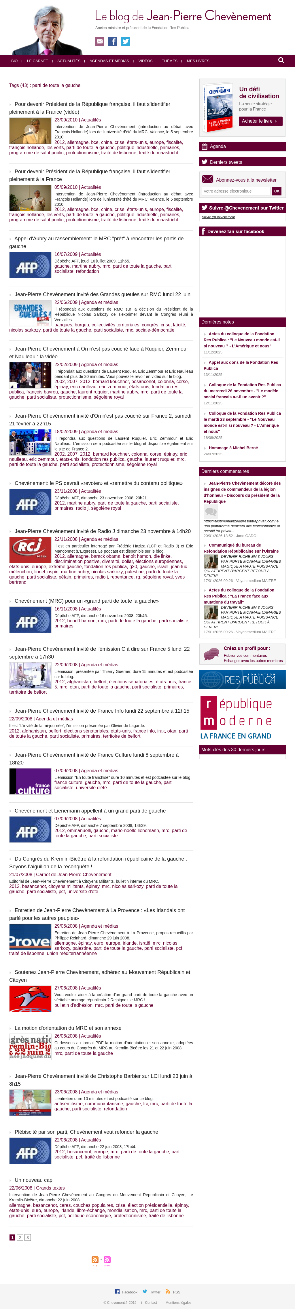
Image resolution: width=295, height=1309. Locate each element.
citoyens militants (66, 886)
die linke (162, 556)
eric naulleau (83, 386)
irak (161, 730)
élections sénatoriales (131, 681)
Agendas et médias (106, 61)
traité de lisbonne (118, 152)
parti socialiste (108, 330)
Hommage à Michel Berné (233, 448)
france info (144, 730)
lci (145, 1103)
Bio (14, 61)
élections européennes (158, 561)
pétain (65, 576)
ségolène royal (109, 397)
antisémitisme (68, 1103)
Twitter (155, 1292)
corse (182, 381)
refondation (87, 271)
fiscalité (174, 142)
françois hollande (26, 147)
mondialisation (122, 1210)
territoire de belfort (28, 692)
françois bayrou (42, 391)
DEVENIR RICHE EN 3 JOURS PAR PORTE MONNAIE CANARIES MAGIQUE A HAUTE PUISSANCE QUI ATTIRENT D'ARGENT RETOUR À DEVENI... (242, 566)
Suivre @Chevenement (218, 217)
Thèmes (167, 61)
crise (119, 142)
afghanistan (79, 681)
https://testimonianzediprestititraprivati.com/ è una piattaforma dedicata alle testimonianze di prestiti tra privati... (242, 526)
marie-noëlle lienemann (135, 830)
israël (162, 566)
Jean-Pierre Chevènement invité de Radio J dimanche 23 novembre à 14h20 (103, 531)
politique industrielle (137, 147)
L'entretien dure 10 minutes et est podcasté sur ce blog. (104, 1098)
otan (74, 686)
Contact (149, 1303)
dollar (127, 561)
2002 (59, 381)
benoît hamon (137, 556)
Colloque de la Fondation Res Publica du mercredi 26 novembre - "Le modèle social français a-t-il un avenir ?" (242, 391)
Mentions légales (176, 1303)
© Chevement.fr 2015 (121, 1303)
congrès (150, 324)
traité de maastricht (158, 152)
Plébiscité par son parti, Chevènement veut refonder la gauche (86, 1132)
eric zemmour (112, 386)
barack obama (105, 556)
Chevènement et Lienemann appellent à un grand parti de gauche (90, 811)
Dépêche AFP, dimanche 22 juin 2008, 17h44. (95, 1146)
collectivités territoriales (115, 324)
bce (95, 142)
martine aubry (86, 266)
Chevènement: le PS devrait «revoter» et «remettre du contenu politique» (99, 483)
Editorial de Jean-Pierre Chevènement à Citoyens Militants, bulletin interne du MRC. (84, 881)
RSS (176, 1292)
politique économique (89, 1215)
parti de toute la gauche (90, 147)
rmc (129, 330)
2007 (72, 381)
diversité (110, 561)
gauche (62, 266)
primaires (169, 147)
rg (138, 576)
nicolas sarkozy (24, 330)
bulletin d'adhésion (73, 1005)
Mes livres (195, 61)
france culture (68, 782)
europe (157, 142)
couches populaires (93, 1205)
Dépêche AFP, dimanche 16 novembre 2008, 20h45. (101, 615)
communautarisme (104, 1103)
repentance (121, 576)
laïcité (179, 324)
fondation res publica (103, 459)
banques (63, 324)
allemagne (77, 142)
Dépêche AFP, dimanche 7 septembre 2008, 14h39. (100, 825)
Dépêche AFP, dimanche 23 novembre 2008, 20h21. (101, 498)
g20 (133, 566)
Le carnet (35, 61)
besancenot (143, 381)
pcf (62, 891)
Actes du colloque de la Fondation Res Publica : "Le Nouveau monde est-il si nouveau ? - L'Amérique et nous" (242, 340)
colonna (166, 381)
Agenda (218, 146)
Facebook (130, 1292)
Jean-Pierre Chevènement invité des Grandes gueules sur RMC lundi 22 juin (102, 294)
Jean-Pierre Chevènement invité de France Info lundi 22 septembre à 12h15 (102, 711)
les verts (55, 147)
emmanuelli (79, 830)
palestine (134, 571)
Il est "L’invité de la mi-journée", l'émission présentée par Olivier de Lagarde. (77, 725)
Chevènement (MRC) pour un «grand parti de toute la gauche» (87, 601)
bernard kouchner (111, 381)
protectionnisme (82, 152)
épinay (61, 386)
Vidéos (143, 61)
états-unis (137, 142)
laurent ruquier (92, 391)
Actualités (66, 61)
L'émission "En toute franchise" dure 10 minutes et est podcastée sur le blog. (123, 777)
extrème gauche (65, 566)
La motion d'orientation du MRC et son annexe (68, 1028)
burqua (82, 324)
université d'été (91, 787)
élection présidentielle (150, 1205)
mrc (106, 266)
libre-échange (91, 1210)
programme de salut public (36, 152)
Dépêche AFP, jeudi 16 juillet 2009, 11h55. (92, 261)
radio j (82, 508)
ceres (65, 1205)
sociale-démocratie (155, 330)
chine (106, 142)
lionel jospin (46, 571)
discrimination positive (77, 561)
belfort (100, 681)
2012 (59, 142)
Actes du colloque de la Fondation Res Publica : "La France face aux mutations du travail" (239, 596)
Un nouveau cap (33, 1180)
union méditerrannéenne (72, 953)
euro (98, 943)
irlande (130, 943)
